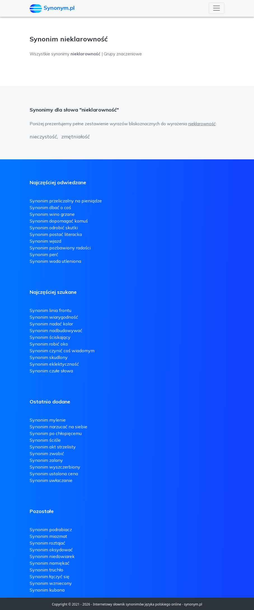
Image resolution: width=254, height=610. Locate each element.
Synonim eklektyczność (54, 364)
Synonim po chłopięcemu (56, 433)
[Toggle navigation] (216, 8)
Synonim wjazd (45, 241)
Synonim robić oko (49, 344)
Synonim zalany (46, 460)
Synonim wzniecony (51, 583)
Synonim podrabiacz (51, 529)
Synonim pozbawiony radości (60, 247)
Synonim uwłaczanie (51, 480)
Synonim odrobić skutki (54, 227)
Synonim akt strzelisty (53, 447)
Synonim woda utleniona (55, 261)
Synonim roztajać (47, 543)
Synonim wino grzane (52, 214)
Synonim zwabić (47, 453)
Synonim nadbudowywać (56, 330)
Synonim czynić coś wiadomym (62, 350)
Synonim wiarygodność (54, 317)
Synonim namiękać (49, 563)
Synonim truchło (46, 570)
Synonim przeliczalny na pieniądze (66, 201)
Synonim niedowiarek (52, 556)
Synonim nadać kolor (51, 324)
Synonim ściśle (45, 440)
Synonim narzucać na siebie (58, 426)
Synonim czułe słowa (51, 370)
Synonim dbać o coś (50, 207)
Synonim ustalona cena (54, 473)
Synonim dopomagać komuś (59, 221)
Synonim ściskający (50, 337)
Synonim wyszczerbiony (55, 467)
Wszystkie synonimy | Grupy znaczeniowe (86, 53)
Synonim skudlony (49, 357)
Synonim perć (44, 254)
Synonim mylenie (48, 420)
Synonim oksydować (51, 549)
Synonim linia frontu (50, 310)
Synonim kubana (47, 590)
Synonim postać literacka (56, 234)
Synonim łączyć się (49, 576)
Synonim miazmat (48, 536)
